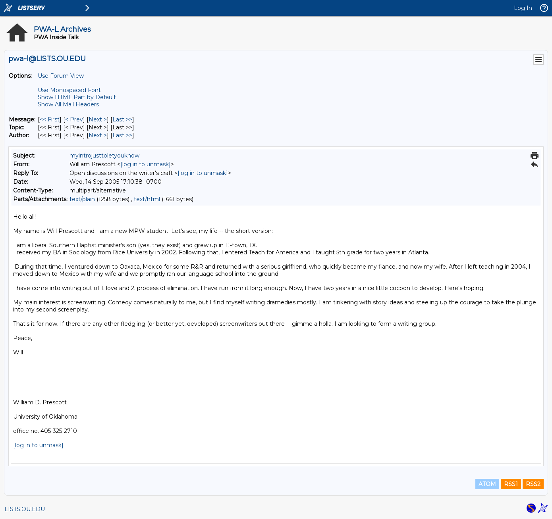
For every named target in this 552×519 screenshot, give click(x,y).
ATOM (487, 484)
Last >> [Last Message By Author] (122, 135)
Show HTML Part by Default (77, 97)
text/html (147, 199)
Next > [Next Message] (98, 119)
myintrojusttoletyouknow (104, 155)
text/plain (82, 199)
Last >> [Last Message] (122, 119)
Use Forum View (61, 75)
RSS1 (511, 484)
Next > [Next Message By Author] (98, 135)
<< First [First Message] (50, 119)
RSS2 (533, 484)
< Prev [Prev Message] (74, 119)
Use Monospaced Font (69, 90)
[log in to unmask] (145, 164)
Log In (523, 8)
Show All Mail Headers (68, 104)
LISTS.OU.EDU (24, 509)
